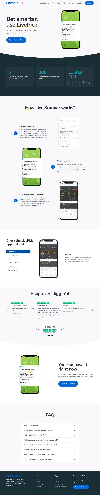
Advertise (39, 485)
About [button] (71, 3)
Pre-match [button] (56, 3)
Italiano (74, 492)
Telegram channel (60, 475)
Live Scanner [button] (44, 3)
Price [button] (64, 3)
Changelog (39, 480)
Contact (57, 477)
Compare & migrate (81, 482)
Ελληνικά (86, 492)
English (68, 492)
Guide (38, 477)
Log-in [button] (79, 3)
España (92, 492)
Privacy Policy (59, 480)
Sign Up (89, 3)
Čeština (80, 492)
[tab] (15, 247)
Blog (37, 475)
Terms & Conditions (60, 482)
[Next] (92, 306)
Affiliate (38, 482)
